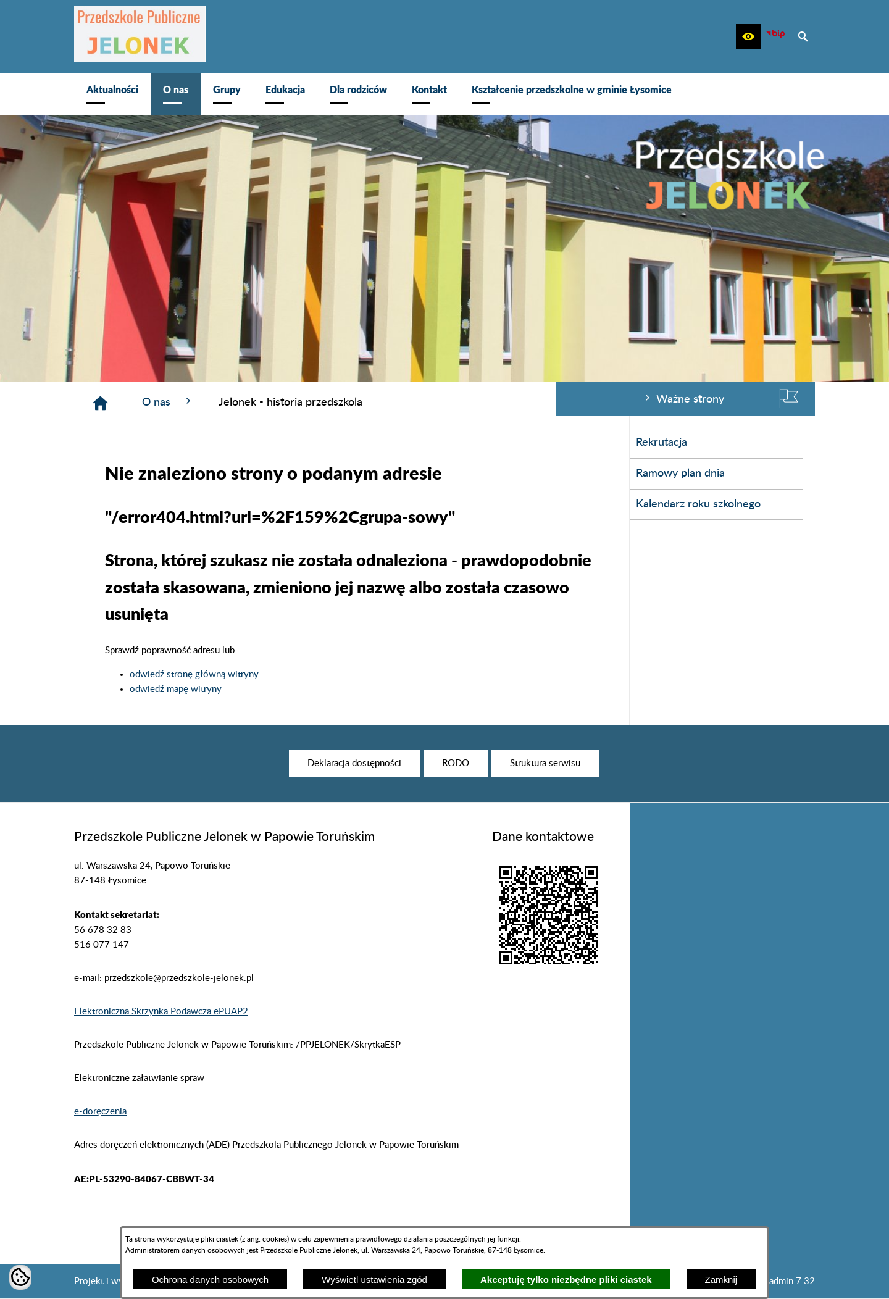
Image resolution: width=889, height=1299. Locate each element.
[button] (748, 36)
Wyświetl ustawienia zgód (374, 1279)
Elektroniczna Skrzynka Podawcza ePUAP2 (161, 1011)
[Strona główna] (286, 403)
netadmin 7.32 (785, 1281)
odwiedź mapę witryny (361, 689)
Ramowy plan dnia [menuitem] (124, 473)
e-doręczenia (100, 1111)
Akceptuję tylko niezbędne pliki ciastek (566, 1279)
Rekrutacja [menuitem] (105, 442)
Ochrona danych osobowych (210, 1279)
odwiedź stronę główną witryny (379, 674)
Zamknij (721, 1279)
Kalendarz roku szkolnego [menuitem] (142, 504)
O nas (354, 401)
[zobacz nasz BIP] (775, 36)
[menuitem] (112, 94)
